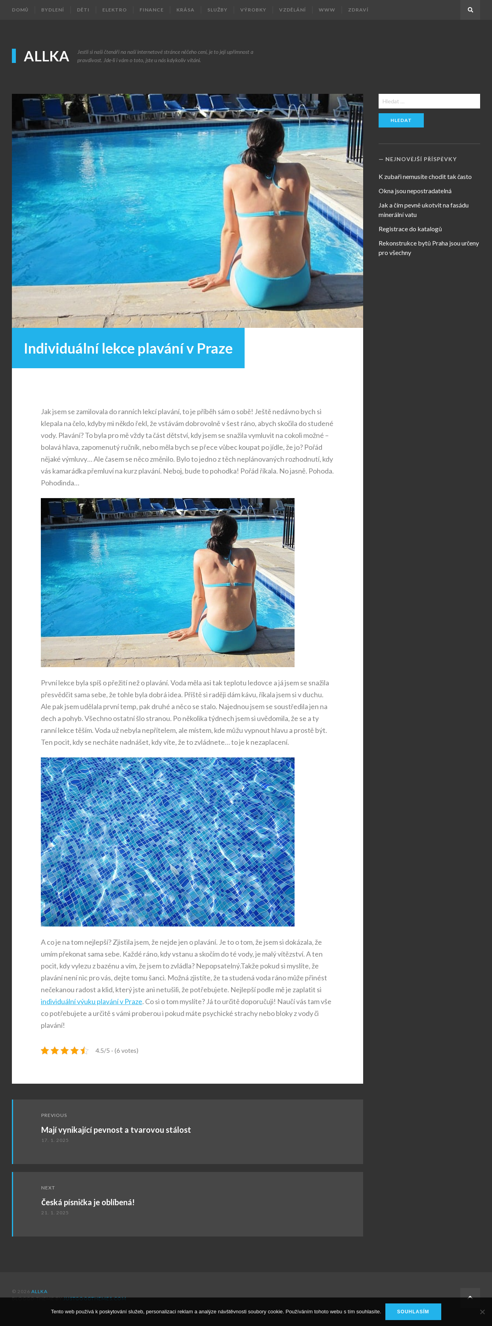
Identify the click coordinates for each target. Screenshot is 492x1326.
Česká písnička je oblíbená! (88, 1202)
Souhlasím (413, 1312)
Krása (185, 10)
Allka (46, 56)
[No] (482, 1312)
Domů (20, 10)
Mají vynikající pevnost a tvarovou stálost (116, 1129)
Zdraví (358, 10)
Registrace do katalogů (410, 228)
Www (327, 10)
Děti (83, 10)
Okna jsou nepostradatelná (415, 190)
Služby (217, 10)
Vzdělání (292, 10)
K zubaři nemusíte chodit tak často (425, 176)
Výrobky (253, 10)
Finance (152, 10)
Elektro (114, 10)
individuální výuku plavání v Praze (91, 1001)
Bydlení (52, 10)
